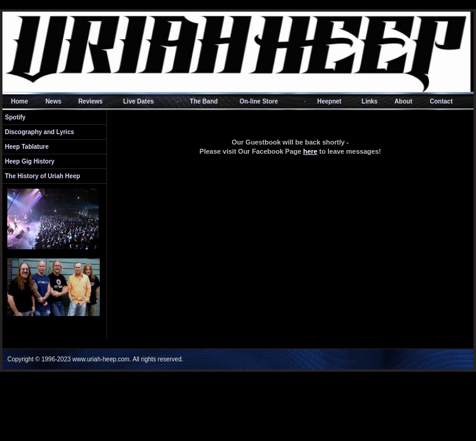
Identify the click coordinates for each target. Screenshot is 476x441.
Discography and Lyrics (39, 132)
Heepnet (329, 101)
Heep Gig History (29, 161)
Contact (441, 101)
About (403, 101)
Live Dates (138, 101)
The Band (204, 101)
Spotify (15, 117)
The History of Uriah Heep (42, 176)
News (53, 101)
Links (369, 101)
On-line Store (258, 101)
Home (19, 101)
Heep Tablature (27, 146)
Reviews (90, 101)
